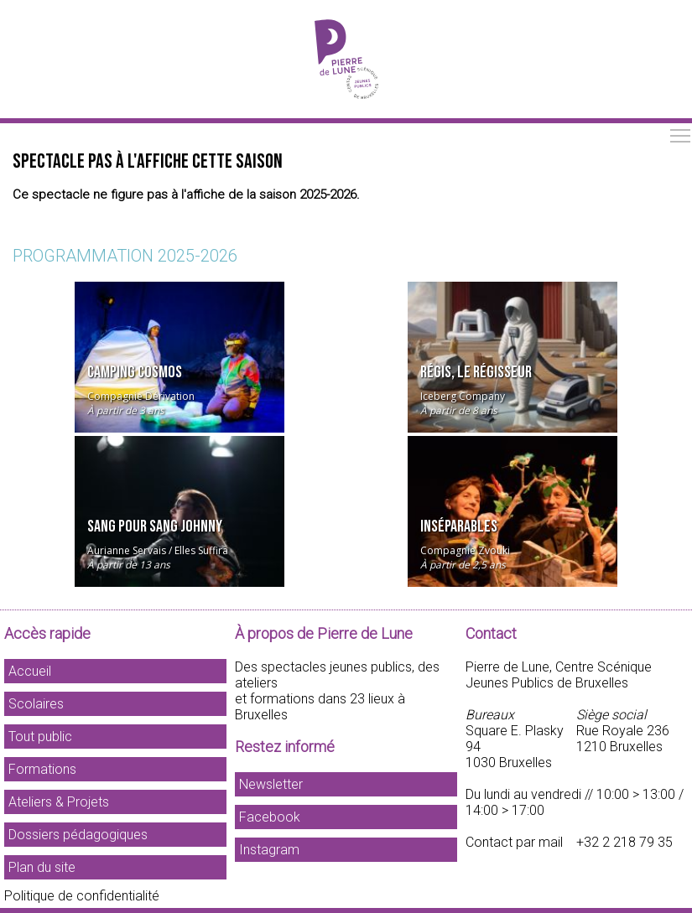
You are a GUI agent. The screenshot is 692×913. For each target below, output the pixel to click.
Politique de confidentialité (81, 896)
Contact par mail (514, 842)
